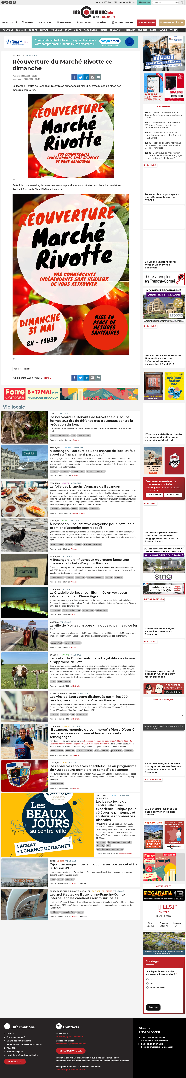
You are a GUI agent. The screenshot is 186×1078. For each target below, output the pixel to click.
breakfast (65, 509)
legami (60, 879)
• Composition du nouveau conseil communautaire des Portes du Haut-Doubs (163, 135)
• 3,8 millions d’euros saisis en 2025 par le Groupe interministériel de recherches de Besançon (163, 125)
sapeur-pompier (57, 784)
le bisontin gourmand (95, 577)
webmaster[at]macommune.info (70, 1069)
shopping (100, 846)
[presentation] (145, 715)
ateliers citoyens (57, 544)
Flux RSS (11, 1048)
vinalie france (82, 714)
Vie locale (31, 55)
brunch (74, 509)
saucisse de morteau (72, 643)
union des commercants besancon (110, 849)
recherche (128, 751)
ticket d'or (118, 577)
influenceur (80, 577)
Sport (64, 763)
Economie (66, 447)
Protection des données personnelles (24, 1044)
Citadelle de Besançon (71, 610)
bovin (53, 681)
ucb (108, 846)
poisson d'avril (101, 610)
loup (73, 436)
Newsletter (15, 1061)
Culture (65, 726)
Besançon (18, 55)
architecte (54, 912)
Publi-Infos (102, 798)
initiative (69, 544)
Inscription (154, 495)
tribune (80, 912)
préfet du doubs (83, 436)
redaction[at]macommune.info (70, 1036)
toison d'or (70, 879)
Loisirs (60, 861)
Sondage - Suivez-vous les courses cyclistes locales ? (161, 973)
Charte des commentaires (19, 1041)
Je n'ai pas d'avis (157, 987)
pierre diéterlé (116, 751)
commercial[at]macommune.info (71, 1044)
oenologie (64, 714)
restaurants (94, 509)
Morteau (54, 622)
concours (54, 714)
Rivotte (27, 369)
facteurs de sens (78, 471)
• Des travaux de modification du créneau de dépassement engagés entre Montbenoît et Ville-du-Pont (163, 155)
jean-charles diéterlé (84, 751)
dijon (53, 879)
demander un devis (70, 1051)
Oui (151, 979)
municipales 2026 (68, 912)
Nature (65, 521)
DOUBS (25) (55, 655)
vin (72, 714)
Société (65, 483)
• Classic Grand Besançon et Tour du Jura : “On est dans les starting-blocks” (164, 115)
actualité (85, 891)
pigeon (78, 544)
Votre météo (164, 886)
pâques (109, 577)
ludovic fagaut (88, 610)
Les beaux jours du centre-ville (119, 842)
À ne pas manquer (163, 699)
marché (17, 369)
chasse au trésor (57, 577)
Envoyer (153, 1007)
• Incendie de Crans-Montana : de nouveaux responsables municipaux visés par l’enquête (163, 145)
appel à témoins (57, 751)
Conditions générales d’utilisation (22, 1055)
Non (152, 983)
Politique (107, 891)
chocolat (70, 577)
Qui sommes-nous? (16, 1037)
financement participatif (95, 471)
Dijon (53, 861)
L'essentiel (163, 106)
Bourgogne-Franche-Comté (64, 693)
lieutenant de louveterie (59, 436)
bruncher (83, 509)
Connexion (173, 495)
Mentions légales (15, 1052)
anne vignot (55, 610)
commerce (65, 471)
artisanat (54, 471)
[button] (177, 2)
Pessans (54, 414)
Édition (97, 17)
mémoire (105, 751)
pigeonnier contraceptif (92, 544)
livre (96, 751)
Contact (10, 1033)
